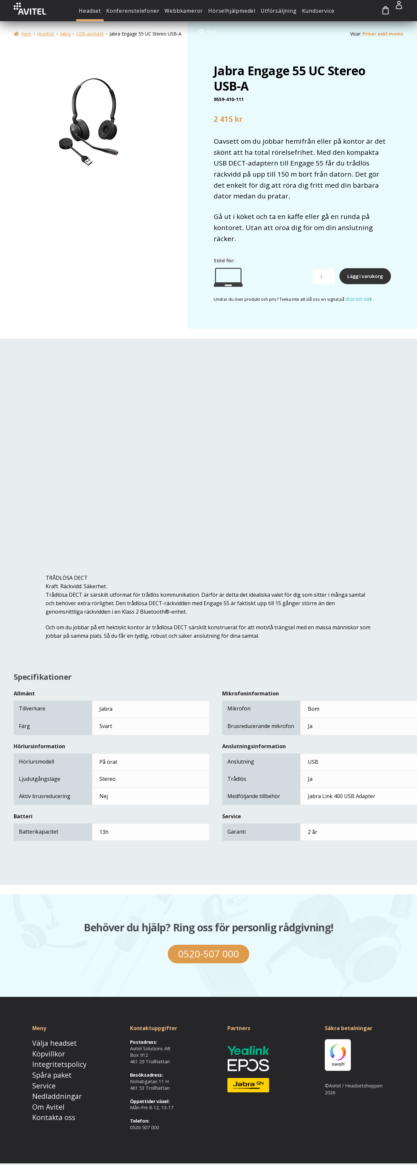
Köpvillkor (42, 1053)
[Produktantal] (324, 276)
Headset (90, 10)
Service (39, 1080)
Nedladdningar (48, 1089)
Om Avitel (42, 1098)
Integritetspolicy (49, 1062)
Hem (26, 34)
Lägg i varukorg (365, 276)
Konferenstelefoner (132, 10)
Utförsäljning (278, 10)
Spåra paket (45, 1071)
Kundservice (318, 10)
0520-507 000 (357, 299)
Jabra (65, 34)
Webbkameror (184, 10)
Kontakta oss (46, 1107)
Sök (212, 32)
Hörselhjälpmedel (231, 10)
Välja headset (47, 1044)
